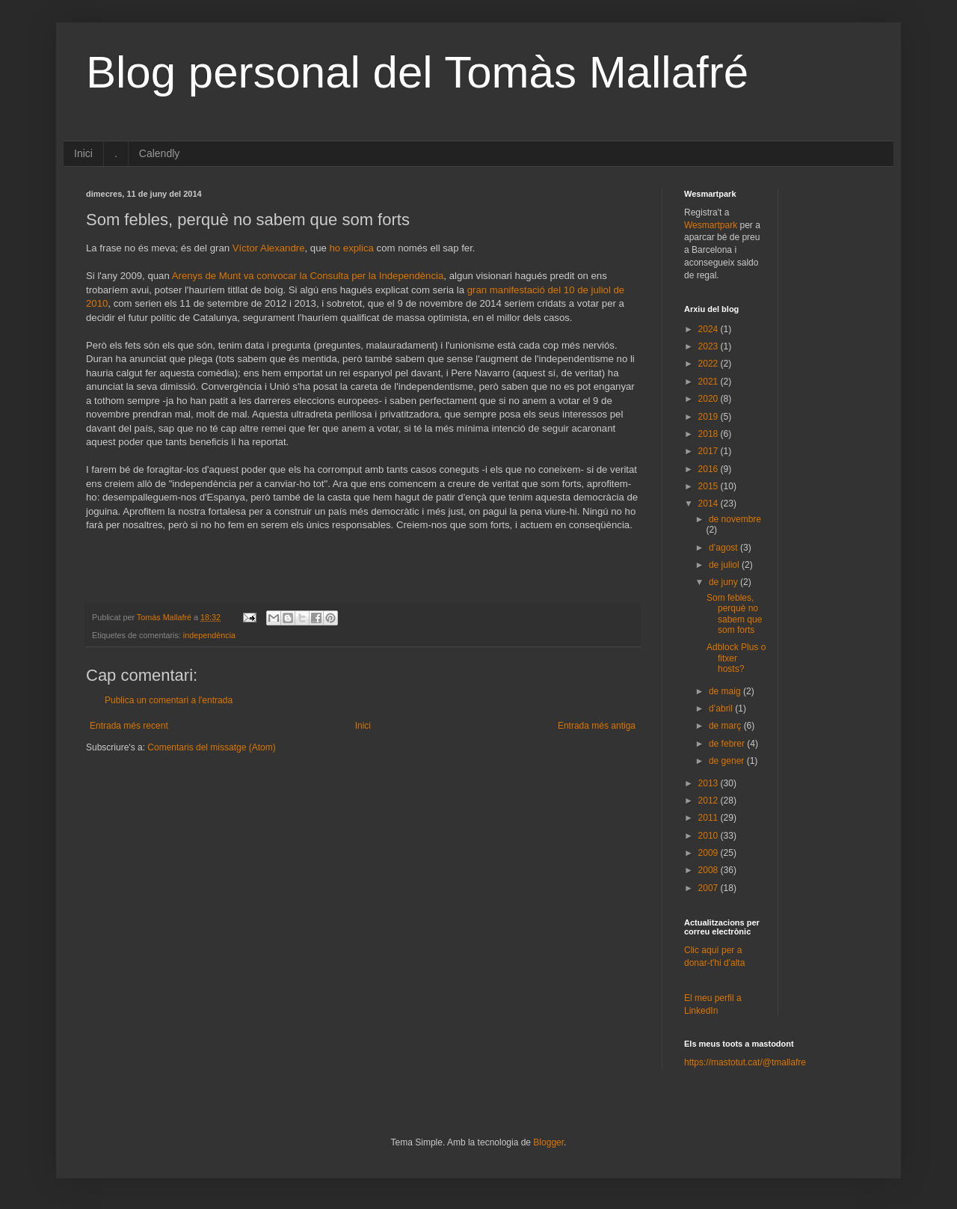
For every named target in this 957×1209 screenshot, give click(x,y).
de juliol (725, 565)
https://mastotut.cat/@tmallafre (745, 1062)
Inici (83, 153)
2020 (709, 399)
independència (209, 635)
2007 (709, 888)
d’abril (722, 708)
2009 (709, 853)
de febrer (728, 743)
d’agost (724, 547)
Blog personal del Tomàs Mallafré (417, 72)
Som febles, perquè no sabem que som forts (734, 614)
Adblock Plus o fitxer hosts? (736, 658)
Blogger (548, 1142)
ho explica (352, 248)
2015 (709, 486)
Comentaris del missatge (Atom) (211, 747)
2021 (709, 381)
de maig (726, 691)
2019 (709, 416)
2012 (709, 800)
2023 (709, 346)
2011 (709, 817)
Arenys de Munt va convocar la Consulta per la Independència (308, 275)
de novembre (735, 519)
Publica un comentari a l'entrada (169, 700)
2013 (709, 783)
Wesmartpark (710, 225)
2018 (709, 434)
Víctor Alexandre (269, 248)
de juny (724, 582)
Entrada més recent (129, 725)
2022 (709, 363)
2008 (709, 870)
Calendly (159, 153)
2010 (709, 835)
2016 (709, 469)
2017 (709, 451)
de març (726, 725)
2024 (709, 329)
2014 (709, 503)
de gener (728, 761)
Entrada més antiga (597, 725)
